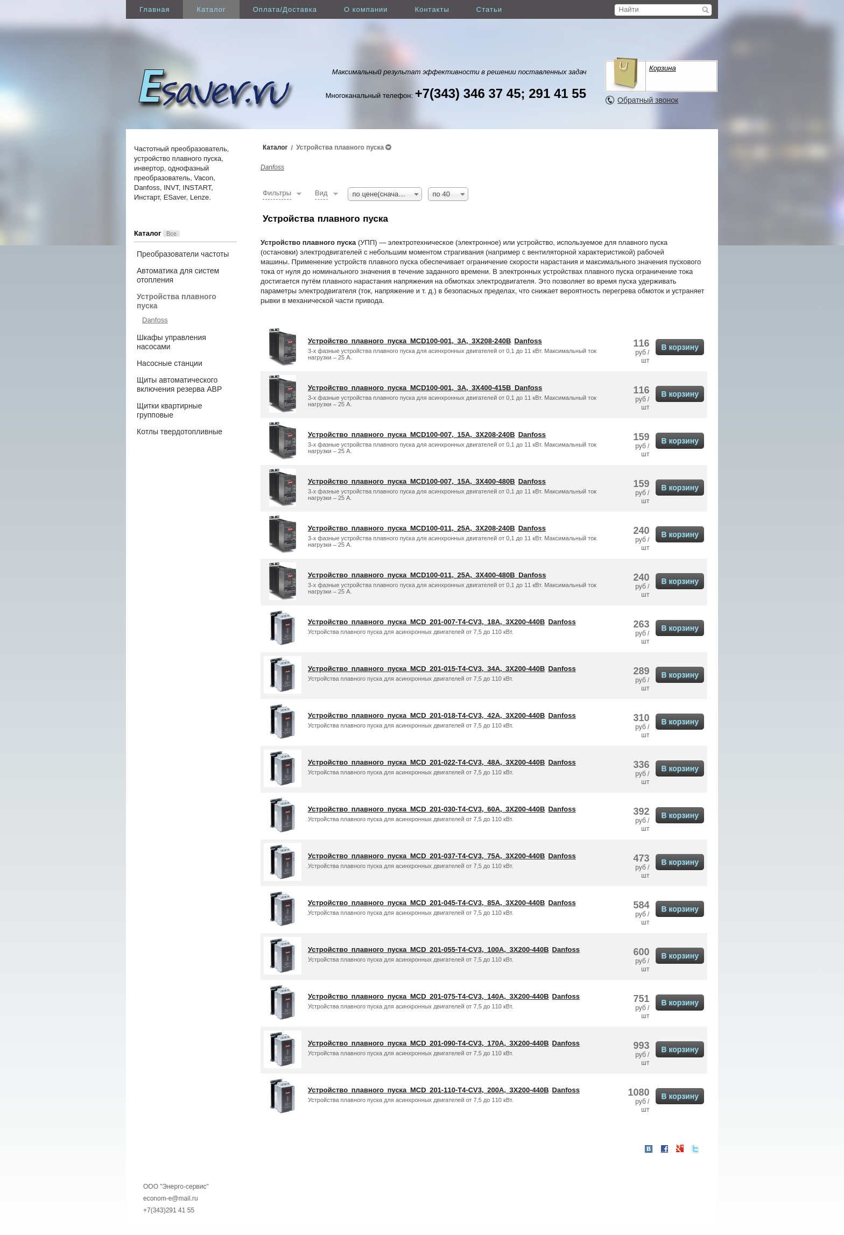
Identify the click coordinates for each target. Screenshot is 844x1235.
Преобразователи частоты (183, 254)
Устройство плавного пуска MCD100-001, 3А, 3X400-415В (411, 388)
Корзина (662, 68)
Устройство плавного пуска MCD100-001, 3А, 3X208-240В (409, 341)
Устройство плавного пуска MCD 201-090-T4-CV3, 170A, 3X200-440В (428, 1043)
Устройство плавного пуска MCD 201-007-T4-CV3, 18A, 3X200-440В (426, 622)
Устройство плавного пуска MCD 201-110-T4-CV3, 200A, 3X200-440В (428, 1090)
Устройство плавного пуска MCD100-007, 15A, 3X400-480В (411, 481)
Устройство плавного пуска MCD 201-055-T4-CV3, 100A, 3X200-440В (428, 949)
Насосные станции (169, 363)
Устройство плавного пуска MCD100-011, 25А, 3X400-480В (413, 575)
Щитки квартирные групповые (169, 410)
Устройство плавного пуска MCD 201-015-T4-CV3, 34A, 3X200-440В (426, 669)
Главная (154, 9)
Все (171, 233)
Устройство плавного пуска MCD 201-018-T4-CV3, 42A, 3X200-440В (426, 715)
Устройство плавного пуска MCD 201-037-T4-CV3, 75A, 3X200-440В (426, 856)
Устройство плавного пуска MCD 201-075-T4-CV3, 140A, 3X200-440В (428, 996)
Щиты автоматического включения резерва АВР (179, 384)
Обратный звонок (647, 100)
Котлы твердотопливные (179, 431)
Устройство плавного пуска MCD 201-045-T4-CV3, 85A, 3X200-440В (426, 903)
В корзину (680, 347)
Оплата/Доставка (285, 9)
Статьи (489, 9)
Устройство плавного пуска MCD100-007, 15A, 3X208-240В (411, 435)
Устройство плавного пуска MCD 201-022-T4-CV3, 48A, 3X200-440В (426, 762)
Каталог (211, 9)
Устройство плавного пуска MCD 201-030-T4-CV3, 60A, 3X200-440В (426, 809)
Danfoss (155, 320)
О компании (366, 9)
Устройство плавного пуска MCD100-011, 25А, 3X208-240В (411, 528)
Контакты (432, 9)
